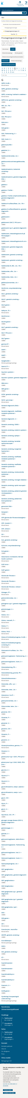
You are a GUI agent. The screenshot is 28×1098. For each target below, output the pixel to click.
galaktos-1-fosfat (6, 190)
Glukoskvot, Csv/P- (7, 695)
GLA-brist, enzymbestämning (10, 545)
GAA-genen (5, 128)
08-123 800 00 (8, 1020)
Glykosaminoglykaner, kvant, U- (11, 858)
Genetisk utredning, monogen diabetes (13, 480)
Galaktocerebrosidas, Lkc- (9, 156)
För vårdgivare (5, 1051)
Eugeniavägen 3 (8, 1039)
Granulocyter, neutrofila (9, 929)
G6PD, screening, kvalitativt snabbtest (13, 94)
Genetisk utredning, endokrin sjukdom (13, 430)
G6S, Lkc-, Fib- (5, 105)
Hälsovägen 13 (8, 1025)
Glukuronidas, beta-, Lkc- (9, 706)
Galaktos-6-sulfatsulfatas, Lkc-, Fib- (12, 203)
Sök (24, 12)
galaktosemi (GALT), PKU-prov (11, 222)
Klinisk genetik (18, 53)
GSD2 (3, 946)
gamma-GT (4, 344)
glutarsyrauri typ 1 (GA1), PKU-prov (12, 757)
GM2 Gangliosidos (7, 886)
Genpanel (4, 512)
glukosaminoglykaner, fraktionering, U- (14, 656)
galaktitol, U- (5, 150)
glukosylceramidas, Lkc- (9, 701)
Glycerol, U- (5, 781)
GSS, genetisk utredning (9, 952)
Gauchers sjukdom (7, 372)
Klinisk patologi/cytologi (8, 64)
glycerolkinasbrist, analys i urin (11, 792)
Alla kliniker (5, 49)
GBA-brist (4, 383)
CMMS (12, 49)
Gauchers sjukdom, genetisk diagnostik (14, 378)
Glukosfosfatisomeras (8, 678)
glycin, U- (4, 809)
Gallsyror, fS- (5, 310)
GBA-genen (5, 389)
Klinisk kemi (5, 60)
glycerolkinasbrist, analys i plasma (12, 787)
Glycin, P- (4, 803)
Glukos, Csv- (5, 615)
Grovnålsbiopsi (6, 940)
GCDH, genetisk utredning (9, 394)
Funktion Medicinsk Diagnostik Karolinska (11, 21)
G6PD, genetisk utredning (9, 89)
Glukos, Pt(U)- (6, 631)
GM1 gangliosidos (7, 869)
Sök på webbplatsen (7, 10)
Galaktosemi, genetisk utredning (11, 254)
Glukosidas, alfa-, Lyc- (8, 684)
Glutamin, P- (5, 734)
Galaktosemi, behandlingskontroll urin (13, 241)
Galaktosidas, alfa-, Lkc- (9, 271)
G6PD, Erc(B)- (5, 83)
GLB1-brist (4, 564)
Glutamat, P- (5, 717)
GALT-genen (5, 338)
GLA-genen (4, 551)
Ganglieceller (5, 361)
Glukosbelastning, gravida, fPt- (11, 673)
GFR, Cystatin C (6, 523)
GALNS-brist (5, 316)
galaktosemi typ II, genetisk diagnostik (13, 228)
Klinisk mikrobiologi (16, 60)
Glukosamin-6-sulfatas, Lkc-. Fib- (11, 650)
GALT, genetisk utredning (9, 327)
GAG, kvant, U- (6, 139)
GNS (2, 913)
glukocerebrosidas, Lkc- (9, 598)
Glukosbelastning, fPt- (8, 667)
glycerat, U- (5, 770)
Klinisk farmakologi (7, 53)
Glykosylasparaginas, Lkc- (9, 864)
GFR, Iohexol (5, 529)
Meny (26, 4)
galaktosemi (5, 217)
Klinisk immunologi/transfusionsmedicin (12, 57)
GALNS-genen (5, 322)
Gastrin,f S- (5, 366)
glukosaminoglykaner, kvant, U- (11, 662)
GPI (2, 924)
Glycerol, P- (5, 775)
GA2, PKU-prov (6, 117)
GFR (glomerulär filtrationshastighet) (13, 517)
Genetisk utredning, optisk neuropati (13, 485)
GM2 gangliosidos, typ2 (8, 907)
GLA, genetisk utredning (9, 540)
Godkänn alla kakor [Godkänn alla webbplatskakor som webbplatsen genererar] (9, 1093)
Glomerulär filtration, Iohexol (10, 587)
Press (3, 1054)
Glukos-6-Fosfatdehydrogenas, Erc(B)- (13, 637)
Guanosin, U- (5, 985)
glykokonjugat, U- (7, 828)
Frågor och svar (5, 1063)
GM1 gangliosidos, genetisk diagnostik (13, 875)
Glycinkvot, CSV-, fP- (7, 815)
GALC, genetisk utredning (9, 294)
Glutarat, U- (5, 751)
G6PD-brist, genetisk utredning (11, 100)
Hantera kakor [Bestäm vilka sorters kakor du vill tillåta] (8, 1090)
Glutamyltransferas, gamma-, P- (11, 745)
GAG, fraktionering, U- (8, 133)
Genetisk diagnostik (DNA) (9, 405)
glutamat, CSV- (6, 712)
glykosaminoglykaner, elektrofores (12, 839)
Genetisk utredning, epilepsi (10, 436)
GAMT (3, 350)
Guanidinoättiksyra (7, 974)
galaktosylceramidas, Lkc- (9, 282)
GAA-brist (4, 122)
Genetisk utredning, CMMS (10, 424)
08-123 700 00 (8, 1034)
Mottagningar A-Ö (6, 1061)
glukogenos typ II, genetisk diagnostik (13, 603)
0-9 (13, 72)
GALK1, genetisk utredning (9, 299)
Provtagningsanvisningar (11, 27)
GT (2, 957)
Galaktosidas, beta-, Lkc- (9, 277)
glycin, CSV (4, 798)
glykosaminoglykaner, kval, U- (11, 852)
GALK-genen (5, 305)
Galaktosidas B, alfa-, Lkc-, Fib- (11, 266)
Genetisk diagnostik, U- (8, 419)
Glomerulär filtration (8, 576)
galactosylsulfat (6, 145)
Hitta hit (3, 1049)
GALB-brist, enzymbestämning (11, 288)
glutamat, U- (5, 723)
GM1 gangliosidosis (7, 880)
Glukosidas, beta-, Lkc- (8, 689)
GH (2, 534)
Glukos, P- (4, 626)
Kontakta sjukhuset (6, 1046)
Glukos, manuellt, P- (7, 620)
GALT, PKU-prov (6, 333)
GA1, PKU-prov (6, 111)
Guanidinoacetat (6, 963)
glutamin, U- (5, 740)
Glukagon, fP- (5, 592)
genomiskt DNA (6, 506)
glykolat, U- (5, 833)
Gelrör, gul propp (6, 400)
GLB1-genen (5, 570)
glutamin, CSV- (6, 729)
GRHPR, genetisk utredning (10, 935)
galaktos (4, 185)
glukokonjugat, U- (7, 609)
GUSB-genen (5, 991)
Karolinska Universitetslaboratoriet (11, 24)
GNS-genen (5, 918)
